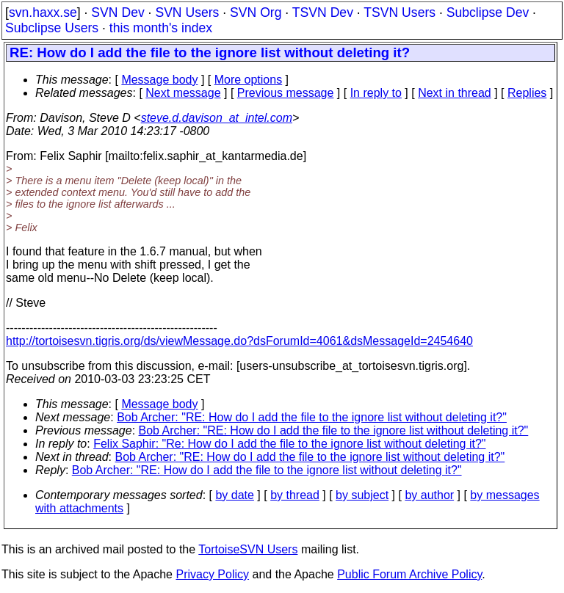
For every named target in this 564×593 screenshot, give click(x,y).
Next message (182, 93)
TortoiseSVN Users (247, 549)
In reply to (376, 93)
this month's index (160, 28)
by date (234, 495)
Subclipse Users (51, 28)
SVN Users (187, 12)
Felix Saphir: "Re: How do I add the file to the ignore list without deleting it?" (289, 443)
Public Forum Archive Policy (409, 574)
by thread (294, 495)
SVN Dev (117, 12)
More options (248, 79)
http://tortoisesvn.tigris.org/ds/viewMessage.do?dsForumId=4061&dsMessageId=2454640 (239, 341)
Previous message (285, 93)
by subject (362, 495)
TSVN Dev (322, 12)
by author (429, 495)
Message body (159, 79)
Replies (526, 93)
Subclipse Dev (487, 12)
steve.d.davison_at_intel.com (216, 118)
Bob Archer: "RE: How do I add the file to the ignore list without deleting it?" (312, 417)
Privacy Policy (212, 574)
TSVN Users (399, 12)
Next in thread (454, 93)
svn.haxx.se (43, 12)
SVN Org (255, 12)
